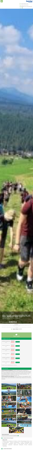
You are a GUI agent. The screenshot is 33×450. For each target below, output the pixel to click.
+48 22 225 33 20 (24, 5)
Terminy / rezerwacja (16, 335)
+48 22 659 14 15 (24, 3)
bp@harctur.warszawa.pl (26, 6)
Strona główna (16, 324)
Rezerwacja (18, 341)
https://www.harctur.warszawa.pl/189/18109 (9, 435)
